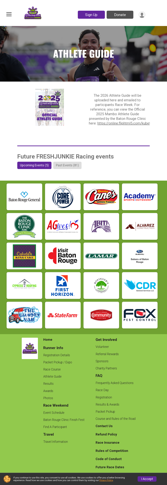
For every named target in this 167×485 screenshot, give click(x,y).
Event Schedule (53, 412)
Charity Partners (106, 368)
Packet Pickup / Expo (57, 362)
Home (47, 339)
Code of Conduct (109, 459)
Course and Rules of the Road (115, 419)
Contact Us (104, 426)
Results (48, 383)
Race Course (52, 369)
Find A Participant (55, 427)
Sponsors (102, 361)
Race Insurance (107, 442)
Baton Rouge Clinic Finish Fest (64, 420)
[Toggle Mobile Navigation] (8, 14)
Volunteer (102, 347)
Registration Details (56, 355)
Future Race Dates (110, 467)
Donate (120, 15)
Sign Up (91, 15)
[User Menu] (142, 14)
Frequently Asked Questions (115, 383)
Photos (48, 398)
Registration (104, 397)
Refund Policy (106, 434)
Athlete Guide (52, 376)
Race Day (102, 390)
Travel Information (55, 441)
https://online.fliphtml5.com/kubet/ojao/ (128, 123)
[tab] (34, 165)
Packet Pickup (105, 411)
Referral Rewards (107, 354)
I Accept (147, 479)
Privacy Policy (106, 480)
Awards (48, 391)
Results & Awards (107, 404)
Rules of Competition (112, 451)
